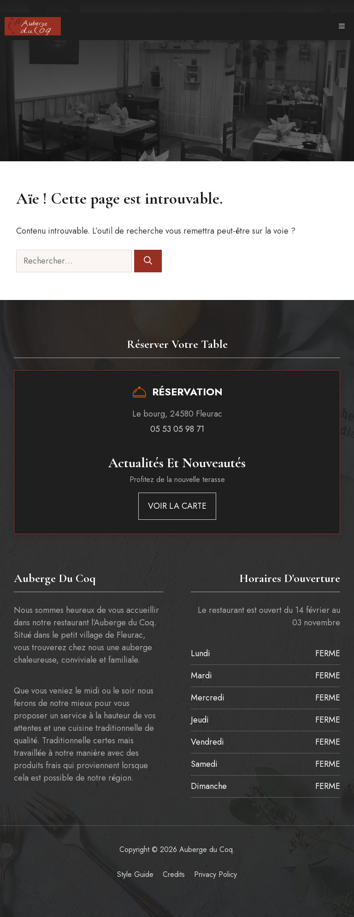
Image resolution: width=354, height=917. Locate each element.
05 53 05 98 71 (177, 429)
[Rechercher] (148, 261)
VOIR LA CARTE (177, 506)
